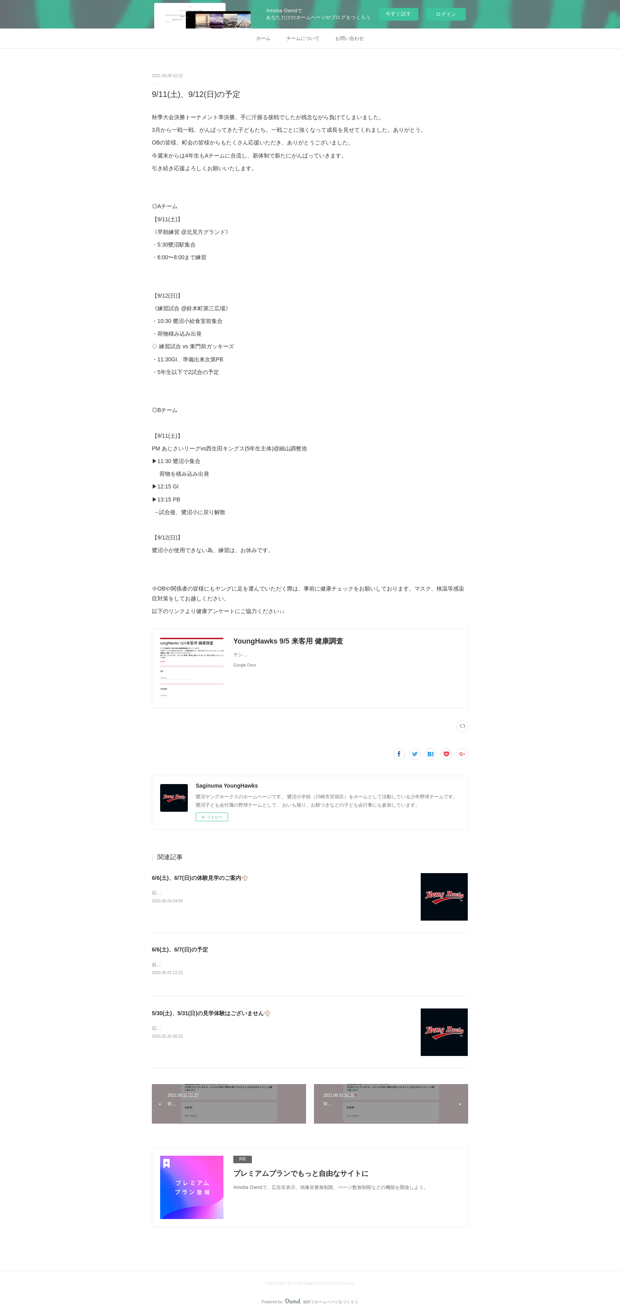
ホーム (263, 38)
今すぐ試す (398, 14)
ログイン (446, 14)
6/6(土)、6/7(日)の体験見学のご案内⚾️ (200, 878)
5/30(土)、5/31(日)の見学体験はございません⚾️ (211, 1013)
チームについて (302, 38)
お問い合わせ (349, 38)
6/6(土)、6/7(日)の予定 (180, 949)
